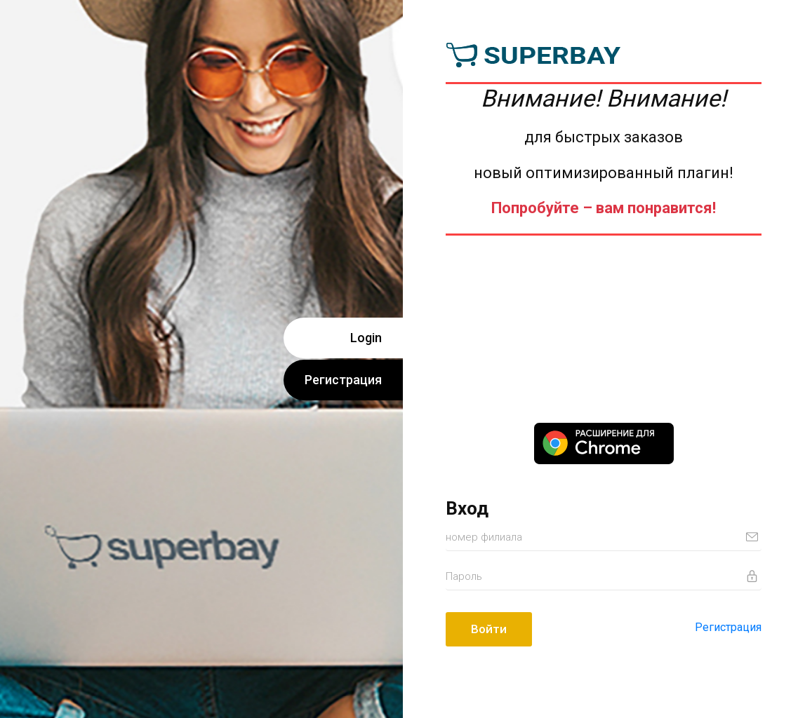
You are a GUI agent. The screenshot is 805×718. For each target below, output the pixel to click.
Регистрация (343, 379)
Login (366, 337)
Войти (489, 629)
